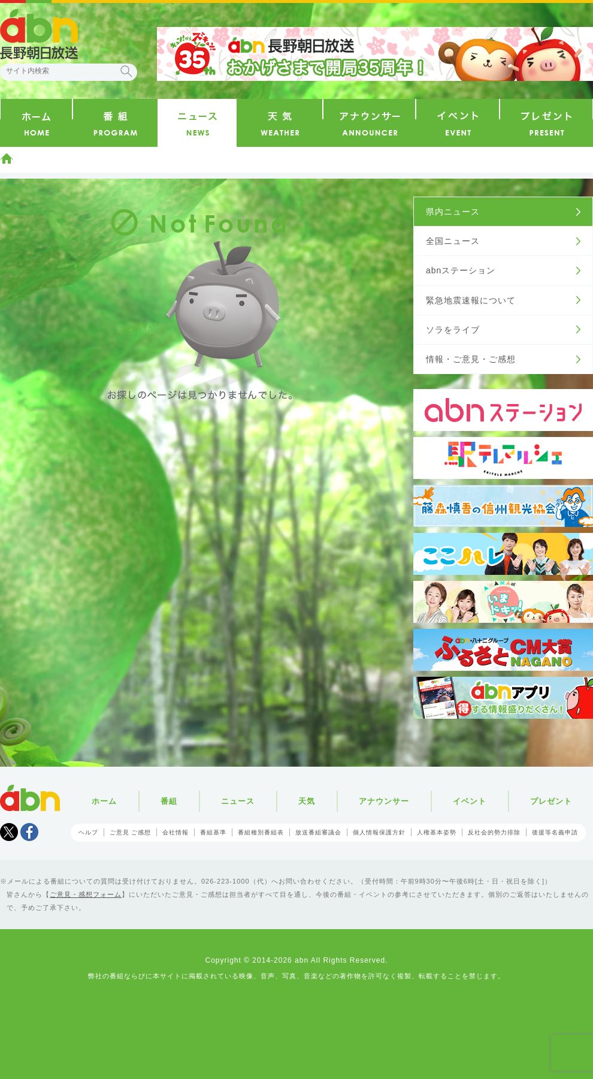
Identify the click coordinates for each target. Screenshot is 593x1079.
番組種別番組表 (261, 832)
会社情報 (175, 832)
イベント (469, 801)
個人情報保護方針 (379, 832)
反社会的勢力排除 (494, 832)
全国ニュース (453, 241)
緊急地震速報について (471, 300)
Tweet (9, 832)
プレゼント (551, 801)
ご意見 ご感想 (131, 832)
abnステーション (460, 270)
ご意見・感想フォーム (86, 894)
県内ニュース (453, 211)
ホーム (6, 158)
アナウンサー (384, 801)
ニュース (238, 801)
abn (30, 798)
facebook (29, 832)
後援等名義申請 (555, 832)
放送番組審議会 (318, 832)
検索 (126, 71)
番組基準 (213, 832)
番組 (169, 801)
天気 (306, 801)
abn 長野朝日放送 (39, 34)
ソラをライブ (453, 329)
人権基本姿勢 (436, 832)
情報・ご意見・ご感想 (471, 359)
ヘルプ (88, 832)
